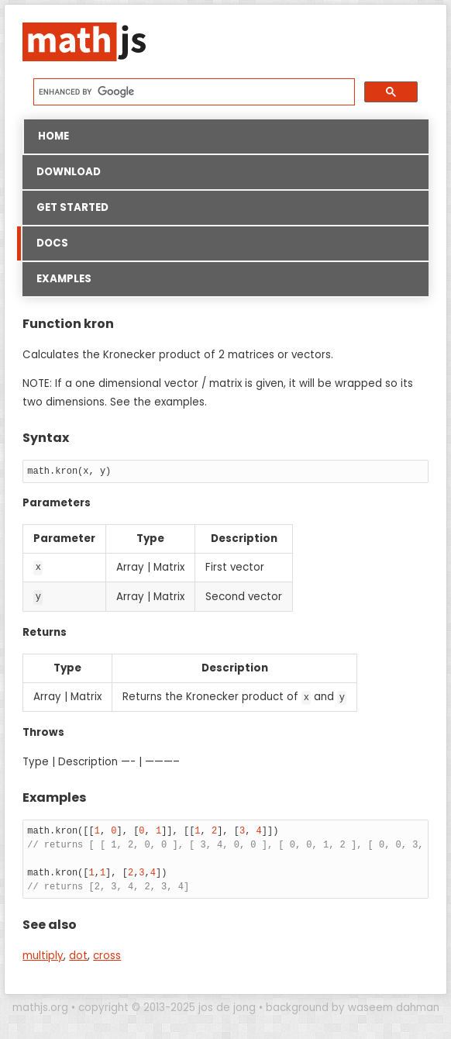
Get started (72, 207)
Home (53, 136)
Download (68, 171)
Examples (63, 278)
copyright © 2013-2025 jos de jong (167, 1006)
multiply (43, 954)
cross (107, 954)
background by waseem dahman (352, 1006)
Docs (45, 243)
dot (78, 954)
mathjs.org (40, 1006)
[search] (192, 91)
